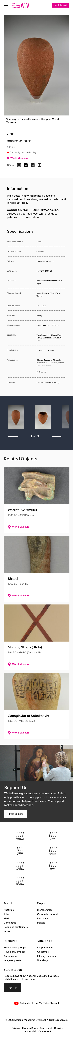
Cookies (58, 1028)
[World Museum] (52, 836)
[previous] (13, 436)
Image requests (12, 960)
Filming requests (46, 956)
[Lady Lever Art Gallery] (20, 881)
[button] (16, 418)
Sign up (12, 987)
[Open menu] (6, 5)
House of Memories (15, 952)
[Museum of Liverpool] (20, 836)
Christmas (43, 952)
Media (7, 918)
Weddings (42, 960)
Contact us (10, 923)
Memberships (45, 910)
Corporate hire (45, 947)
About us (9, 910)
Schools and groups (15, 947)
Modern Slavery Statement (37, 1028)
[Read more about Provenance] (51, 366)
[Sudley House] (52, 866)
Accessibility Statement (37, 1031)
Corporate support (47, 914)
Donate (41, 923)
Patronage (43, 918)
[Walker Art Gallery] (20, 866)
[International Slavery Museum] (20, 851)
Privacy (16, 1028)
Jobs (6, 914)
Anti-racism (10, 956)
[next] (56, 436)
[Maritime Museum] (52, 851)
